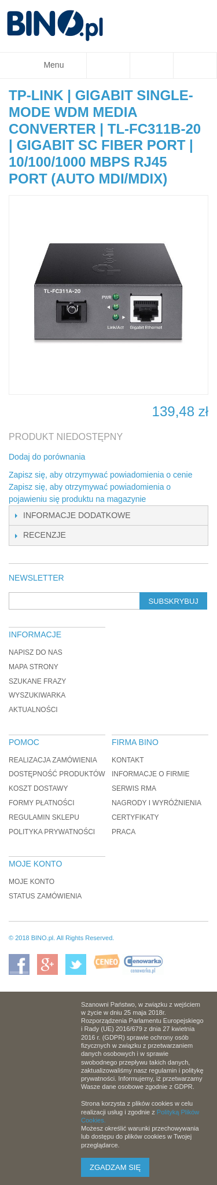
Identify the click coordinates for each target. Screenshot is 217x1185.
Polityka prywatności (52, 832)
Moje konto (31, 882)
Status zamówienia (45, 896)
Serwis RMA (134, 788)
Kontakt (128, 760)
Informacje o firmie (151, 774)
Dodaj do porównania (47, 456)
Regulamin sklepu (44, 817)
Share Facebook (109, 457)
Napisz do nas (35, 652)
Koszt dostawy (38, 788)
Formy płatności (42, 803)
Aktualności (33, 710)
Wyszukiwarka (37, 695)
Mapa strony (33, 667)
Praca (123, 832)
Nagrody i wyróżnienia (156, 803)
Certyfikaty (135, 817)
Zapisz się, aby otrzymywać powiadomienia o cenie (100, 474)
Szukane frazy (37, 681)
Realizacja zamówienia (53, 760)
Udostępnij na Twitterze (132, 457)
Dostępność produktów (57, 774)
